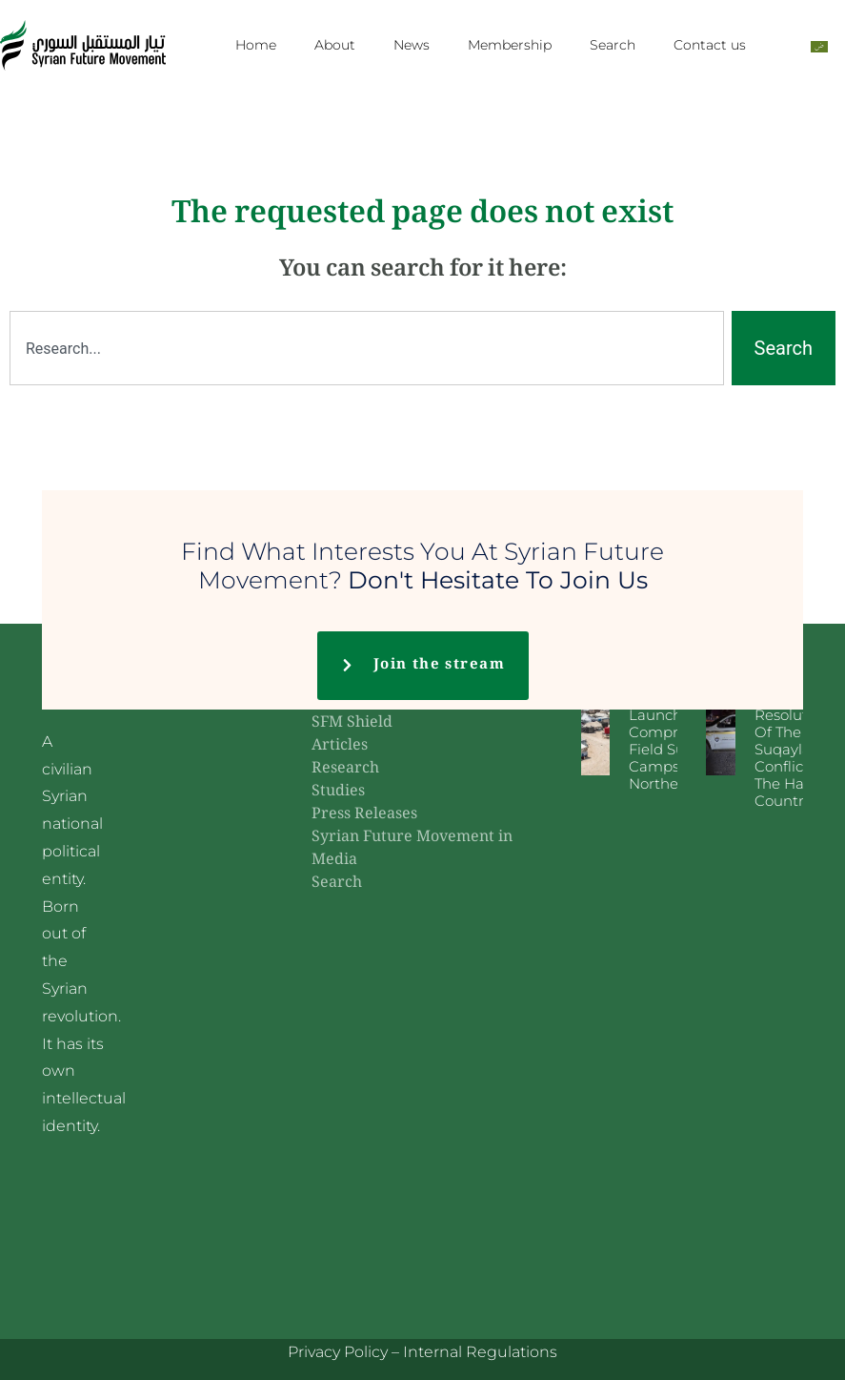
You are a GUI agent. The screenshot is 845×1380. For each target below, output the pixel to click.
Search (612, 44)
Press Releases (364, 815)
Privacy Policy (338, 1352)
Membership (510, 44)
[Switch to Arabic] (819, 45)
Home (255, 44)
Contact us (710, 44)
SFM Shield (352, 723)
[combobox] (367, 348)
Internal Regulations (480, 1352)
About (334, 44)
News (411, 44)
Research (345, 769)
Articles (340, 746)
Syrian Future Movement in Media (412, 849)
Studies (338, 792)
